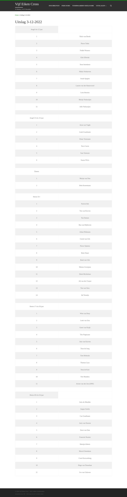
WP (24, 493)
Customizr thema (40, 493)
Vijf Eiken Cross (23, 491)
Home (17, 15)
